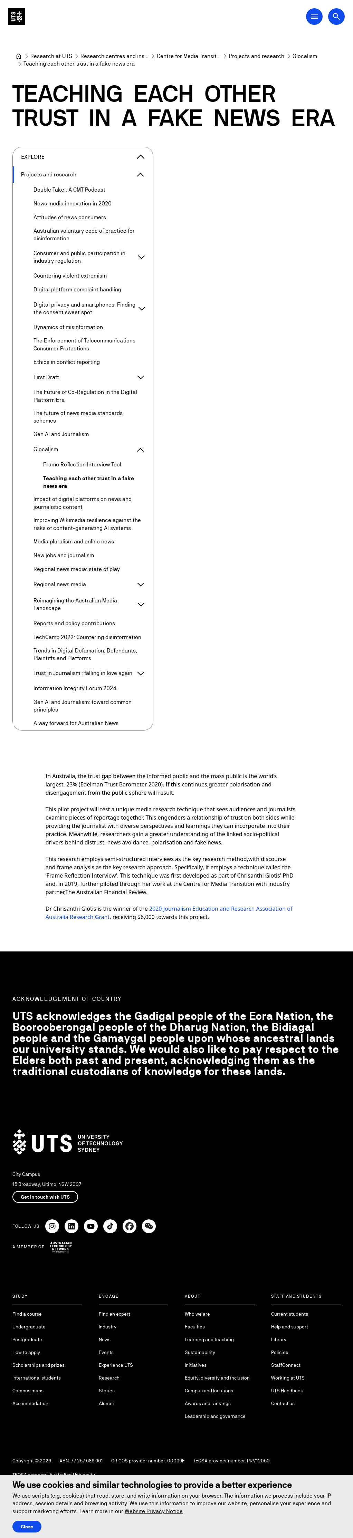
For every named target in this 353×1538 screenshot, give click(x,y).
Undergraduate (29, 1326)
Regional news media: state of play (77, 569)
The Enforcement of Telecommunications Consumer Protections (84, 344)
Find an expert (114, 1314)
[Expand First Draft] (140, 377)
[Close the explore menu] (140, 157)
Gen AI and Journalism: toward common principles (83, 705)
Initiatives (196, 1365)
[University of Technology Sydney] (18, 56)
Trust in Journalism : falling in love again (83, 673)
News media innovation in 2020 (73, 203)
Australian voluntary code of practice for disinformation (84, 235)
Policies (279, 1352)
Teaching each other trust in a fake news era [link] (79, 63)
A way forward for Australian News (76, 723)
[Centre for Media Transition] (189, 56)
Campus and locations (209, 1390)
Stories (107, 1390)
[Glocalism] (305, 56)
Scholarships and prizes (38, 1365)
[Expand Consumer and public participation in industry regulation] (141, 257)
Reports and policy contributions (74, 623)
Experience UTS (116, 1365)
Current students (289, 1314)
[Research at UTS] (51, 56)
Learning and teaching (209, 1339)
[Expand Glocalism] (140, 449)
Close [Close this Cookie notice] (27, 1526)
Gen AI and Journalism (61, 434)
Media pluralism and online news (74, 541)
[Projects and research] (256, 56)
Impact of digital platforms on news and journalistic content (83, 503)
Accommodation (30, 1403)
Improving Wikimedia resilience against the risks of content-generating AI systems (87, 524)
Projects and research (48, 174)
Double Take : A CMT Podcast (69, 189)
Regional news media (60, 584)
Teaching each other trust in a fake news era (88, 482)
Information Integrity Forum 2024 (75, 688)
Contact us (283, 1403)
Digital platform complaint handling (77, 289)
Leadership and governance (215, 1416)
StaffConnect (285, 1365)
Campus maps (28, 1390)
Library (278, 1339)
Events (106, 1352)
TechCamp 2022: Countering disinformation (87, 636)
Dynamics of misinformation (68, 327)
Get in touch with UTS (45, 1197)
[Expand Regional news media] (140, 584)
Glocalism (46, 449)
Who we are (197, 1314)
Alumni (106, 1403)
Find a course (27, 1314)
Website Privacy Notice (154, 1511)
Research (109, 1378)
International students (36, 1378)
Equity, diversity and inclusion (217, 1378)
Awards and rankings (208, 1403)
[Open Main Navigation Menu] (314, 16)
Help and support (289, 1326)
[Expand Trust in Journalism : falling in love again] (140, 673)
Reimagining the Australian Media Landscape (75, 604)
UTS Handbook (287, 1390)
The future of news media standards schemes (78, 417)
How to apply (26, 1352)
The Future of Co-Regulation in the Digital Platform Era (85, 396)
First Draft (46, 377)
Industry (107, 1326)
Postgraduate (27, 1339)
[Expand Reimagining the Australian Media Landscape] (141, 604)
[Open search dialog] (336, 16)
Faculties (195, 1326)
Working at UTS (288, 1378)
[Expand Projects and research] (140, 175)
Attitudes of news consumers (70, 217)
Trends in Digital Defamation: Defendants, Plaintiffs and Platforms (85, 654)
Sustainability (200, 1352)
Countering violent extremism (70, 275)
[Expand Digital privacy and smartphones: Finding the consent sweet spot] (142, 308)
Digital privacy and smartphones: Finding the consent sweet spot (84, 308)
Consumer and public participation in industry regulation (79, 257)
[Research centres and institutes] (114, 56)
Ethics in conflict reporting (67, 362)
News (105, 1339)
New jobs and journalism (64, 555)
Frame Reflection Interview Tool (82, 464)
